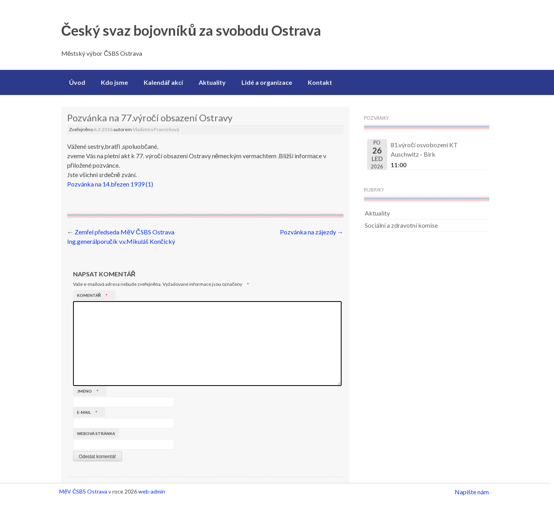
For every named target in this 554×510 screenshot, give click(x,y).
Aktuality (212, 82)
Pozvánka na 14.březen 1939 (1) (110, 184)
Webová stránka (96, 433)
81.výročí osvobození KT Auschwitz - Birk (424, 149)
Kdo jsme (114, 82)
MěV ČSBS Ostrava (83, 491)
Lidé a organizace (266, 82)
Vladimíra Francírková (156, 129)
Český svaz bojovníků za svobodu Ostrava (191, 30)
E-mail (89, 412)
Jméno (89, 391)
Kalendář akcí (163, 82)
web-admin (151, 491)
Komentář (94, 295)
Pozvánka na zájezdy (312, 232)
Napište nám (472, 491)
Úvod (77, 82)
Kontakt (320, 82)
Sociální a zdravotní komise (401, 225)
